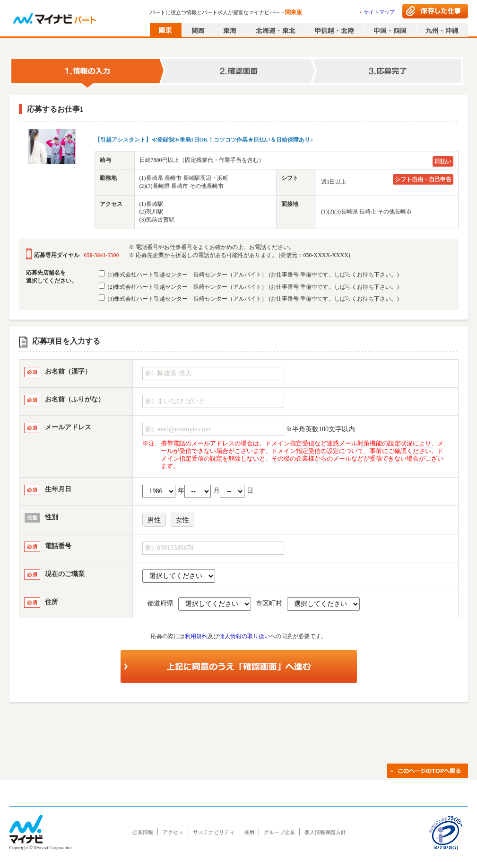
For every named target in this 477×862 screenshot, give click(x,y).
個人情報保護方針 (325, 832)
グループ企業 (279, 832)
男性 (154, 520)
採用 (249, 832)
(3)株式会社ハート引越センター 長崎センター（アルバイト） (249, 298)
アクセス (173, 832)
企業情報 (142, 832)
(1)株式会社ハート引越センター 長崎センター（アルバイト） (249, 274)
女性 (182, 520)
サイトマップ (379, 12)
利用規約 (196, 636)
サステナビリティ (213, 832)
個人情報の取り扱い (244, 636)
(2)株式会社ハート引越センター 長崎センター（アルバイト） (249, 286)
